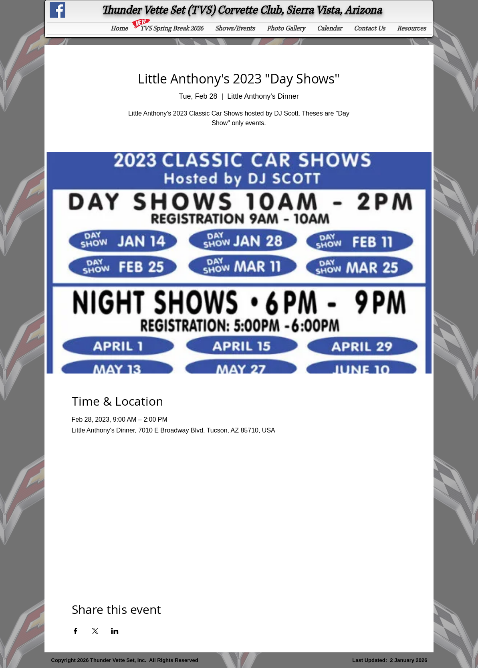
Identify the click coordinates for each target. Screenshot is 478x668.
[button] (171, 28)
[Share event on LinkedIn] (115, 631)
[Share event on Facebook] (75, 631)
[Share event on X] (95, 631)
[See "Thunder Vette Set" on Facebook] (57, 10)
